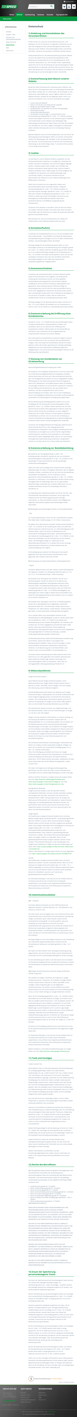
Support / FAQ (10, 34)
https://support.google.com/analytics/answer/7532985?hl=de (52, 854)
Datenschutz (10, 45)
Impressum (9, 51)
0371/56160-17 (9, 1401)
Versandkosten (51, 1412)
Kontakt (8, 32)
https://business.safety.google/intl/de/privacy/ (50, 779)
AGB (7, 48)
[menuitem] (41, 6)
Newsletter (42, 1393)
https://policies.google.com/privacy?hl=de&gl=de (44, 782)
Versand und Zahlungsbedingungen (13, 38)
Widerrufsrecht (11, 42)
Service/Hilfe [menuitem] (69, 2)
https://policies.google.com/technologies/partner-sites (46, 784)
